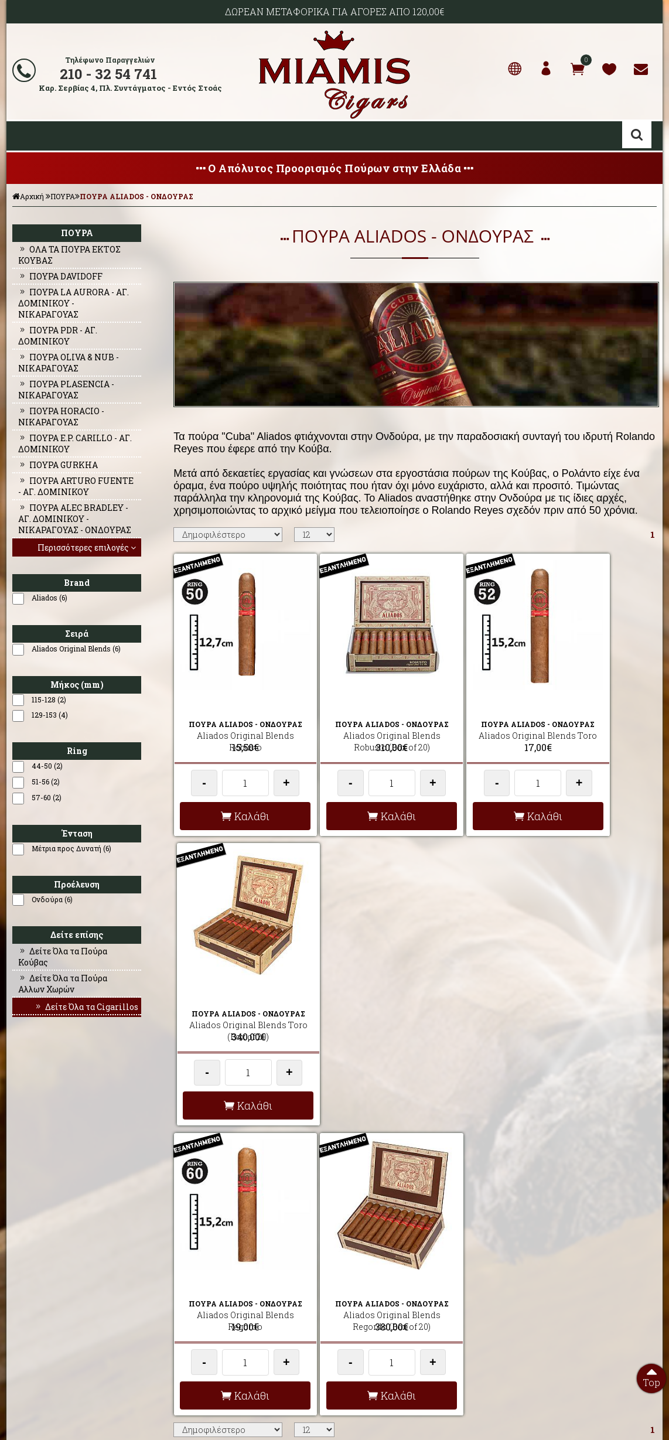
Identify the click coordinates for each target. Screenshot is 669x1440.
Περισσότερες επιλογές (87, 547)
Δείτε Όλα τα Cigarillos (86, 1006)
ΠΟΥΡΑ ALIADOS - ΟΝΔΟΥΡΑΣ (136, 196)
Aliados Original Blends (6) (76, 648)
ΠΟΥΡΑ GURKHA (58, 464)
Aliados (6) (49, 597)
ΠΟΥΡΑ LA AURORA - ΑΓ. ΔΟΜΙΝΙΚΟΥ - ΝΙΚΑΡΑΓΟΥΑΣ (73, 303)
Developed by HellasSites (399, 1418)
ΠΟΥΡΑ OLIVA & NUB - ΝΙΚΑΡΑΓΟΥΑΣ (68, 363)
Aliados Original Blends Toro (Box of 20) (592, 710)
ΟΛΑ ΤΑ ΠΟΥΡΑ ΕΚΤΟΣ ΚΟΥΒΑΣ (69, 255)
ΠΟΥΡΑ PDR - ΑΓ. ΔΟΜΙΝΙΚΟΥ (57, 336)
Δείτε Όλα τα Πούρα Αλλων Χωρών (62, 983)
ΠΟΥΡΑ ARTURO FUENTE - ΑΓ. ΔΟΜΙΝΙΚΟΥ (76, 486)
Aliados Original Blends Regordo (232, 982)
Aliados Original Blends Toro (472, 710)
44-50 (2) (47, 765)
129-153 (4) (50, 714)
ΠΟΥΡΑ (62, 196)
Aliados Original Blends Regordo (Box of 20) (352, 982)
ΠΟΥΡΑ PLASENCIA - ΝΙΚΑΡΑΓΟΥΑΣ (66, 389)
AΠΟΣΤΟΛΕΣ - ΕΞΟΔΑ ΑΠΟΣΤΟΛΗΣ (230, 1264)
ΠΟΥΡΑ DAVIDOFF (60, 276)
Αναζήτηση (636, 134)
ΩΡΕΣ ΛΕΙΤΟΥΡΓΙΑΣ (205, 1320)
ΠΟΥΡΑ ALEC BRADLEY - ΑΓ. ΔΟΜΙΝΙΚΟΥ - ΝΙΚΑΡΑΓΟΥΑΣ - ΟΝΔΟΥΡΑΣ (74, 518)
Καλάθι (232, 797)
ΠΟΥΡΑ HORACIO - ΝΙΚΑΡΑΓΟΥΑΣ (61, 416)
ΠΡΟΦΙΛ (22, 1278)
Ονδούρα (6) (52, 899)
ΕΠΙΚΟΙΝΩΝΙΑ (32, 1306)
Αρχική (28, 196)
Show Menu (24, 136)
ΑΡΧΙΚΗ (22, 1264)
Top (651, 1376)
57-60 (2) (47, 797)
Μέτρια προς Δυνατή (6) (71, 848)
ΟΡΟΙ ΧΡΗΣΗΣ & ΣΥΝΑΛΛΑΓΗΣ (222, 1292)
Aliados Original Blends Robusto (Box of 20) (352, 710)
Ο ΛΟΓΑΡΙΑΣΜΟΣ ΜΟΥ (46, 1292)
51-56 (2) (46, 781)
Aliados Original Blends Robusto (232, 710)
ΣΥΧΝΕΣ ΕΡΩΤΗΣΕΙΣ (206, 1278)
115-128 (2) (49, 699)
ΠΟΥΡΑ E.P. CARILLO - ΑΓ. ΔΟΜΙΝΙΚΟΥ (75, 443)
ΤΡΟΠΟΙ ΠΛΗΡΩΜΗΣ (206, 1306)
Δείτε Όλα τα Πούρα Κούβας (62, 957)
